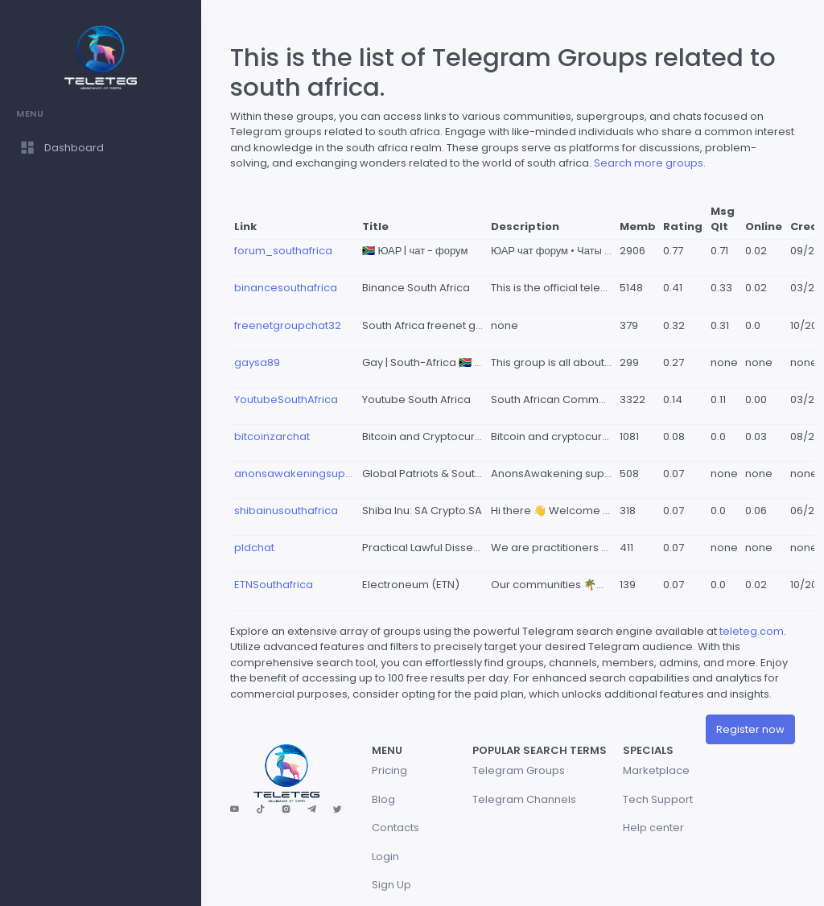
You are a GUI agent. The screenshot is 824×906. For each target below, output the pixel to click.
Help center (653, 827)
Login (385, 856)
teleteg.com (751, 631)
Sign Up (391, 884)
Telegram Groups (518, 770)
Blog (383, 799)
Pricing (389, 770)
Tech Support (658, 799)
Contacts (395, 827)
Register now (750, 729)
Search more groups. (650, 163)
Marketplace (656, 770)
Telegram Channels (524, 799)
